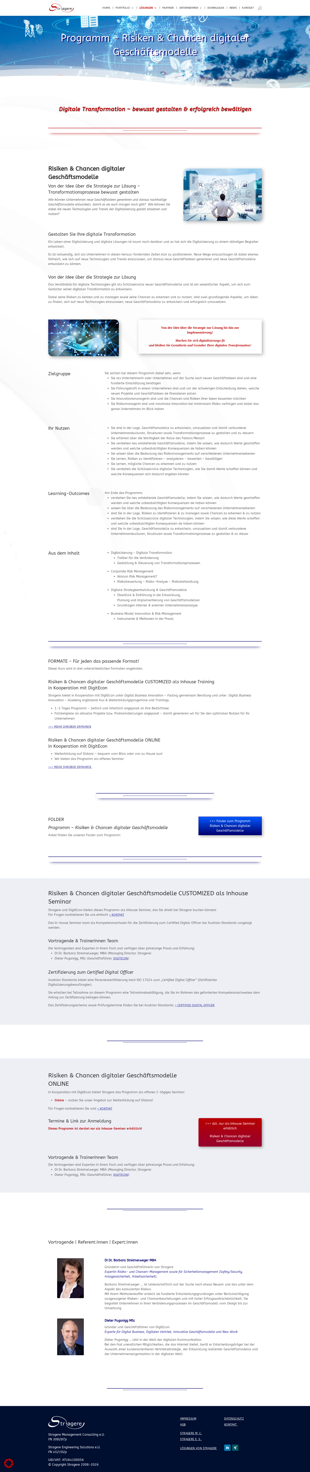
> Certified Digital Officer (195, 1005)
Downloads (215, 8)
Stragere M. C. (191, 1433)
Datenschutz (234, 1418)
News (233, 8)
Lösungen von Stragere (198, 1448)
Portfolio (122, 8)
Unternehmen (188, 8)
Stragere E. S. (191, 1439)
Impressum (188, 1418)
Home (106, 8)
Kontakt (248, 8)
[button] (8, 1463)
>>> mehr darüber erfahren (69, 726)
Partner (168, 8)
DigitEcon (120, 958)
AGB (183, 1424)
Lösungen (146, 8)
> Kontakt (116, 915)
